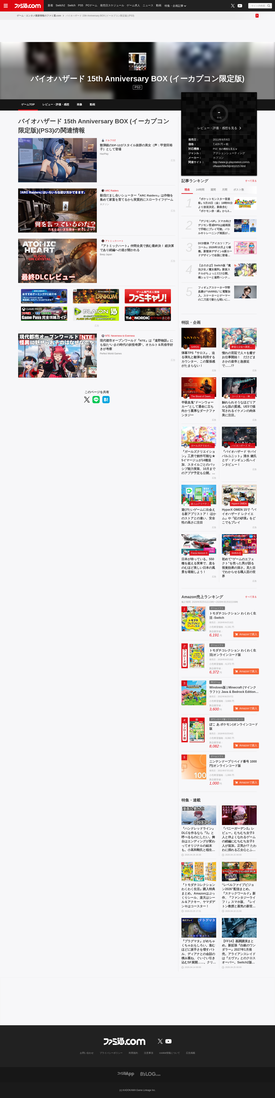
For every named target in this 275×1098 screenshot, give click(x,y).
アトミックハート (114, 241)
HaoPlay (104, 154)
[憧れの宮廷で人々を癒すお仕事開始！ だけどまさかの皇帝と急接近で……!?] (239, 337)
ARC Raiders (112, 190)
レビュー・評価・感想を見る (217, 128)
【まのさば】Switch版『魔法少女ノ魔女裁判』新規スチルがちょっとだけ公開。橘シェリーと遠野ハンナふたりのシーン (214, 272)
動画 (159, 5)
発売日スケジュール (112, 5)
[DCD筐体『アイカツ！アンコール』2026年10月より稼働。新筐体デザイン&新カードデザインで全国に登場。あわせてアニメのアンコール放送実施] (245, 247)
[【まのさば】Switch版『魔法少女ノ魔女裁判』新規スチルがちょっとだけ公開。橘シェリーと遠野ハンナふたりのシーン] (245, 269)
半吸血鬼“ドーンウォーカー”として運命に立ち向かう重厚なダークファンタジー (198, 409)
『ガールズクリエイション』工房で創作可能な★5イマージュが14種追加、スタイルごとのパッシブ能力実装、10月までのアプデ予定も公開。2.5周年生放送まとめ (198, 462)
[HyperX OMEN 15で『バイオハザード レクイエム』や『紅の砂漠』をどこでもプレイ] (239, 494)
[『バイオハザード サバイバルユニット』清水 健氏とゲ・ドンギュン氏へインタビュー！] (239, 436)
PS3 (137, 87)
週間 (213, 189)
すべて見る (251, 180)
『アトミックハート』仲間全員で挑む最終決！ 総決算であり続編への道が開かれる (137, 248)
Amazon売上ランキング (202, 597)
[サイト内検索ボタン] (260, 5)
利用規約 (133, 1053)
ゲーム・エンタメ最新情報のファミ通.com (39, 15)
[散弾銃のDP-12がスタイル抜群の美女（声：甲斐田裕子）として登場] (57, 160)
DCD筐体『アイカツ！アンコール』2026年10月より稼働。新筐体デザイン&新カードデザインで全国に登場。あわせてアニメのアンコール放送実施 (215, 249)
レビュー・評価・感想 (55, 104)
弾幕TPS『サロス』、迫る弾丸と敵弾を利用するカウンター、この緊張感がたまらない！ (198, 359)
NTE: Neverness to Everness (120, 335)
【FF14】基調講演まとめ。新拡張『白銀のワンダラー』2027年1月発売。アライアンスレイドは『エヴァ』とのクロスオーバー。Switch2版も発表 (239, 952)
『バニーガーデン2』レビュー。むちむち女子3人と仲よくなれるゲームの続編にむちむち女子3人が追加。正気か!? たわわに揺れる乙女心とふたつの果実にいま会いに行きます (239, 839)
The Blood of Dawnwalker (203, 396)
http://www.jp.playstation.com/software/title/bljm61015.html (231, 164)
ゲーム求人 (134, 5)
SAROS (195, 347)
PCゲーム (92, 5)
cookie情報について (169, 1053)
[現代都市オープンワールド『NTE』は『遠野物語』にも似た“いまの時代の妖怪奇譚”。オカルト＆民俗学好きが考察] (57, 356)
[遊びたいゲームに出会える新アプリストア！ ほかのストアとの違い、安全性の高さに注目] (198, 494)
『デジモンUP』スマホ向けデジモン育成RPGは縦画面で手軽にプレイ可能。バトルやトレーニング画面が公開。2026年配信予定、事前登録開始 (214, 227)
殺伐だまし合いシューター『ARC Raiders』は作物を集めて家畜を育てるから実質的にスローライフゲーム (137, 197)
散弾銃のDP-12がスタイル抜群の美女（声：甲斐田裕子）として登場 (136, 147)
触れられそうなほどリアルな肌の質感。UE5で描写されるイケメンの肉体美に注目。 (239, 409)
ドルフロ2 (110, 140)
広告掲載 (190, 1053)
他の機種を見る (227, 149)
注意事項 (148, 1053)
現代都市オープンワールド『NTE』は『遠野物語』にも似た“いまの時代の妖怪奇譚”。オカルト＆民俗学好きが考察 (136, 345)
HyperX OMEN (239, 503)
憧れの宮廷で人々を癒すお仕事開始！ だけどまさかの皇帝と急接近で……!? (239, 359)
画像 (79, 104)
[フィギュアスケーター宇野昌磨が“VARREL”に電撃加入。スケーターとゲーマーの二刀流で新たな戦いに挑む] (245, 292)
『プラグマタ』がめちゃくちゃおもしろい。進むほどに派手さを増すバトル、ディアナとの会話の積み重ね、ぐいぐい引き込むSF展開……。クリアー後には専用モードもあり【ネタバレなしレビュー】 (198, 952)
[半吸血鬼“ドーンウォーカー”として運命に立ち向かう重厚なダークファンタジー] (198, 387)
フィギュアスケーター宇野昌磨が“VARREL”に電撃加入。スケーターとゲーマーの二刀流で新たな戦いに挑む (214, 294)
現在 (187, 189)
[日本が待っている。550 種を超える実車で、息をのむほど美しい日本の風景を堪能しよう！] (198, 544)
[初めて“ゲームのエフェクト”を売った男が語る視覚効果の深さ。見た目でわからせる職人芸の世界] (239, 544)
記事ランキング (194, 181)
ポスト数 (238, 189)
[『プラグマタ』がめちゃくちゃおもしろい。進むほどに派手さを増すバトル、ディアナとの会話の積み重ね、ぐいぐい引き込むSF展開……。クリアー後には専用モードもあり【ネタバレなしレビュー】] (198, 927)
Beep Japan (106, 255)
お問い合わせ (87, 1053)
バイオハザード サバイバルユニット (243, 445)
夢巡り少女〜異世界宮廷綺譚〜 (243, 347)
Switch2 (60, 5)
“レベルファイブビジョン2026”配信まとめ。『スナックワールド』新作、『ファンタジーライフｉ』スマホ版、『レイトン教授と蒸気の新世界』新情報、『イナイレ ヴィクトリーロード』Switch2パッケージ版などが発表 (239, 895)
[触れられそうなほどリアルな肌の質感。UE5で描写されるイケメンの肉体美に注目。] (239, 387)
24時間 (200, 189)
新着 (50, 5)
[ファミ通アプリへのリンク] (126, 1073)
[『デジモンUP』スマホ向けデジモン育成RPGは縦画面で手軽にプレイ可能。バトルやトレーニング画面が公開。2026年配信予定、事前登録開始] (245, 225)
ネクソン (104, 204)
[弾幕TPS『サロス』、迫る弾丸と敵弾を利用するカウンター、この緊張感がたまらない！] (198, 337)
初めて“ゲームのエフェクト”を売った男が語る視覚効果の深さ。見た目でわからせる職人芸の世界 (239, 567)
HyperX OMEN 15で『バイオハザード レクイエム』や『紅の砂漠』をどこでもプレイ (239, 516)
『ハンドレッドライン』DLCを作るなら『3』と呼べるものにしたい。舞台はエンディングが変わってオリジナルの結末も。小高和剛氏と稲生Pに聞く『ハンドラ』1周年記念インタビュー (198, 839)
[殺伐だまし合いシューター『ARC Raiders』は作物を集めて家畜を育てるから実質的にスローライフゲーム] (57, 210)
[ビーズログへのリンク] (150, 1073)
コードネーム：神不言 (242, 396)
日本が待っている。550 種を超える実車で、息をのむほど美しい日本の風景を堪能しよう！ (198, 565)
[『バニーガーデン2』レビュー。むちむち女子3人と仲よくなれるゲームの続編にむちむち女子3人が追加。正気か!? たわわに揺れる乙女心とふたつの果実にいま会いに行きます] (239, 815)
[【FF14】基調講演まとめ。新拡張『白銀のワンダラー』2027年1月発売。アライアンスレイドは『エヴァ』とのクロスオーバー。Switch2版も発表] (239, 927)
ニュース (148, 5)
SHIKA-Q (236, 553)
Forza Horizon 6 (199, 553)
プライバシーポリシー (111, 1053)
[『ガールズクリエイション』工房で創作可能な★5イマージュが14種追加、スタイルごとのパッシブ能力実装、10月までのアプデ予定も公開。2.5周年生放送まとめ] (198, 436)
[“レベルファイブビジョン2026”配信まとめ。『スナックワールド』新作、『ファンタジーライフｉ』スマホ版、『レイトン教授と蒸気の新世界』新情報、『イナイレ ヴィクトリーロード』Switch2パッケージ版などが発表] (239, 871)
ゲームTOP (28, 104)
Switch (72, 5)
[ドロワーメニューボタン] (5, 5)
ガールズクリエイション (203, 445)
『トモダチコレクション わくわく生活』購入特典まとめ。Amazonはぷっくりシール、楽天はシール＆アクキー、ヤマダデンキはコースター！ (198, 895)
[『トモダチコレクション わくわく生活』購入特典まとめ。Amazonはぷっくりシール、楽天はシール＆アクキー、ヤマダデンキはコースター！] (198, 871)
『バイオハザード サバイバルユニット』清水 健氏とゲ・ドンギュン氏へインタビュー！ (239, 458)
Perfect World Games (111, 354)
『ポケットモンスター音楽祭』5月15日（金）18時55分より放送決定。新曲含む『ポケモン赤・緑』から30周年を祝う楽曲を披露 (215, 205)
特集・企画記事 (174, 5)
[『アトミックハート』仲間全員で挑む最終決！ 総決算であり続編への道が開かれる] (57, 261)
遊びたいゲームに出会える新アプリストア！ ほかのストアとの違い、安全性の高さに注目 (198, 516)
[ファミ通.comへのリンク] (28, 5)
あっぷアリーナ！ (200, 503)
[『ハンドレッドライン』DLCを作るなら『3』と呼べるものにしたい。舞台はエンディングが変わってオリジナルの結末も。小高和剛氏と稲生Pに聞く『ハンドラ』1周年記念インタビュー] (198, 815)
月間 (224, 189)
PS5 (80, 5)
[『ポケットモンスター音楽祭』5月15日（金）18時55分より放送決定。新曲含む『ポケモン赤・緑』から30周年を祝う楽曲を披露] (245, 203)
